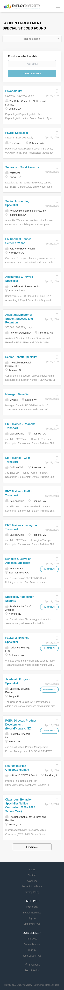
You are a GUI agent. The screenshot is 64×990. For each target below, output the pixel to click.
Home (32, 869)
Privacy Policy (32, 892)
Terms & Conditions (32, 886)
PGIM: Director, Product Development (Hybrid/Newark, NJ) (20, 724)
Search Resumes (32, 912)
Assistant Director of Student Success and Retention (19, 318)
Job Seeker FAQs (32, 955)
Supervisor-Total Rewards (22, 167)
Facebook (34, 964)
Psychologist (13, 90)
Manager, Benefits (17, 394)
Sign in (32, 918)
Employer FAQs (32, 923)
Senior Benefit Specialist (21, 357)
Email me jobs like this (22, 56)
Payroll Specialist (16, 132)
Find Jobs (32, 938)
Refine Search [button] (32, 38)
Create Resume (32, 944)
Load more (32, 847)
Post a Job (32, 907)
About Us (32, 880)
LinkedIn (34, 970)
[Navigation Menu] (58, 6)
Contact (32, 875)
